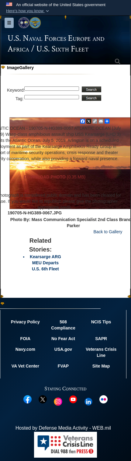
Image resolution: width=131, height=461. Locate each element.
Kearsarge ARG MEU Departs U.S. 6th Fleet (45, 262)
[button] (28, 11)
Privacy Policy (25, 321)
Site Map (101, 366)
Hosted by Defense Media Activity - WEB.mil (63, 428)
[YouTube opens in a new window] (73, 399)
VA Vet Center (25, 366)
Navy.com (25, 349)
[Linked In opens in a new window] (88, 401)
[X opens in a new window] (43, 399)
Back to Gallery (107, 231)
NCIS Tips (101, 321)
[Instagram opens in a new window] (58, 401)
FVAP (63, 366)
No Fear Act (63, 338)
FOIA (25, 338)
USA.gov (63, 349)
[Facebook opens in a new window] (27, 399)
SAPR (101, 338)
